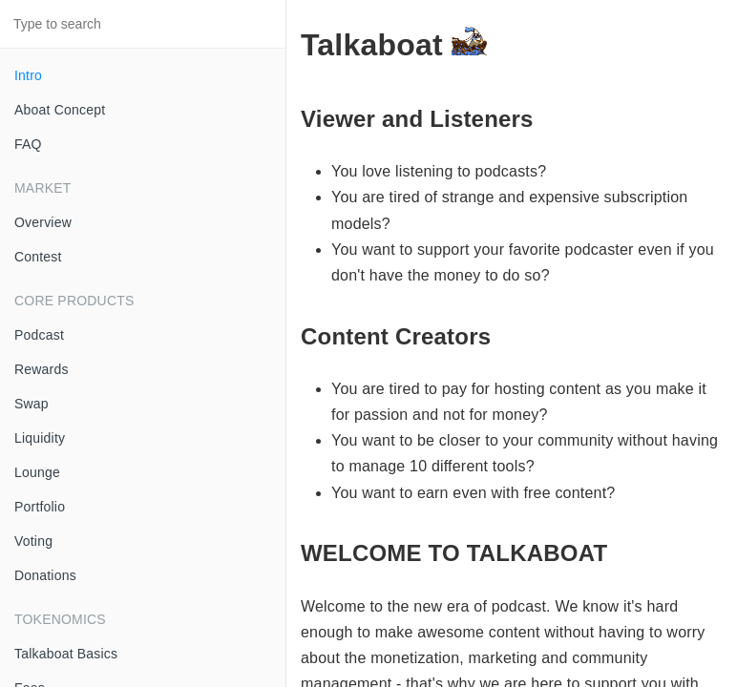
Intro (28, 75)
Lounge (37, 472)
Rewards (41, 369)
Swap (31, 403)
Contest (38, 256)
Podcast (39, 335)
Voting (33, 541)
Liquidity (39, 438)
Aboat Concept (59, 109)
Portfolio (39, 506)
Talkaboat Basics (65, 653)
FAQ (28, 144)
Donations (45, 575)
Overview (43, 222)
